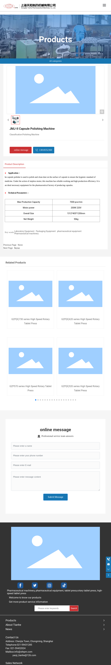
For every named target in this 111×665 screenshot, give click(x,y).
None (20, 245)
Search (74, 608)
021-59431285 (24, 644)
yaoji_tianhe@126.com (24, 655)
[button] (35, 399)
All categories (55, 61)
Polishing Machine (30, 134)
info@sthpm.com (23, 651)
